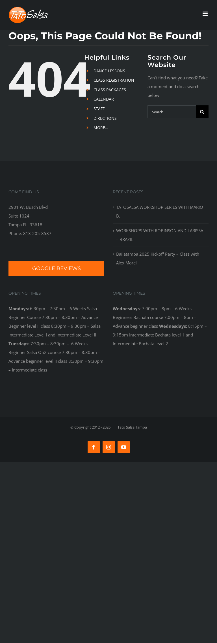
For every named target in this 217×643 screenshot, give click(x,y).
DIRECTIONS (105, 118)
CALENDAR (104, 99)
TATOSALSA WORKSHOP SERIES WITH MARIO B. (159, 211)
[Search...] (171, 111)
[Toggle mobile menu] (206, 14)
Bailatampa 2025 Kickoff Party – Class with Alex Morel (157, 258)
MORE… (101, 127)
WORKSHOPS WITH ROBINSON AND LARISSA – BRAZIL (159, 235)
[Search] (202, 111)
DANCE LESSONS (109, 70)
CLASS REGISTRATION (114, 80)
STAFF (99, 108)
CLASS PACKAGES (110, 89)
